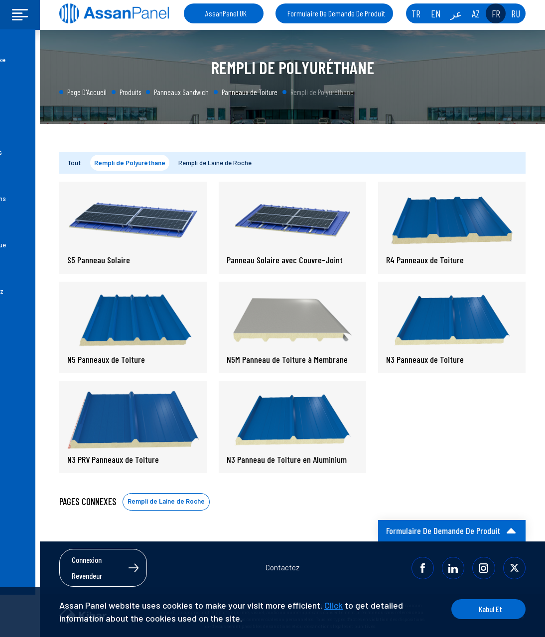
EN (436, 13)
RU (515, 13)
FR (496, 13)
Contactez (282, 567)
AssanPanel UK (226, 13)
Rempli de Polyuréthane (129, 163)
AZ (476, 13)
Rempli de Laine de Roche (215, 163)
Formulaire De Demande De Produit (336, 13)
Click (333, 605)
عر (456, 13)
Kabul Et (488, 609)
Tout (74, 163)
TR (415, 13)
